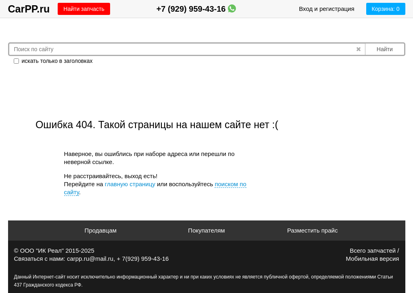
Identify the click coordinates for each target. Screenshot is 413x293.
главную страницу (130, 184)
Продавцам (101, 230)
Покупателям (206, 230)
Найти (385, 49)
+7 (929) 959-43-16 (196, 8)
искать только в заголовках (53, 61)
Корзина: (386, 9)
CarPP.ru (29, 9)
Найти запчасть (83, 9)
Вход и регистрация (326, 8)
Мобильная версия (372, 258)
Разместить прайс (312, 230)
